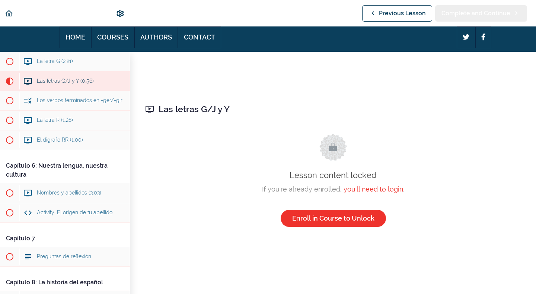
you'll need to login (373, 189)
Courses (112, 37)
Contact (199, 37)
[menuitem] (120, 13)
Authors (156, 37)
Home (75, 37)
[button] (9, 13)
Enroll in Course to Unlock (333, 218)
